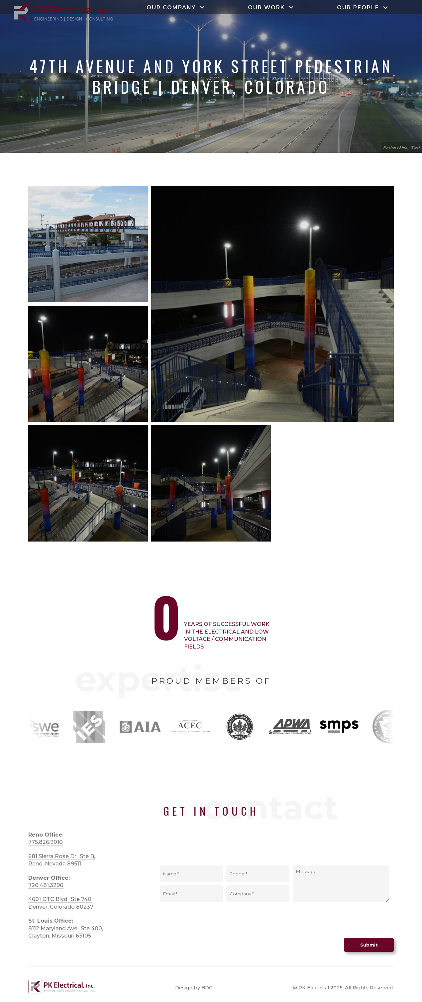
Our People (362, 10)
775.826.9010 (45, 842)
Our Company (176, 10)
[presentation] (343, 918)
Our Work (271, 10)
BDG (207, 988)
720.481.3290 (45, 885)
